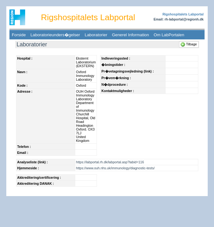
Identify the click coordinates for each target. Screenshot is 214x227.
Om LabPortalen (169, 34)
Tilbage (189, 44)
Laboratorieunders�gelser (55, 34)
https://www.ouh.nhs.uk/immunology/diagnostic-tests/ (115, 168)
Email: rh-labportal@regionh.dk (179, 19)
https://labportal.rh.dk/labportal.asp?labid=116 (110, 162)
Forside (18, 34)
